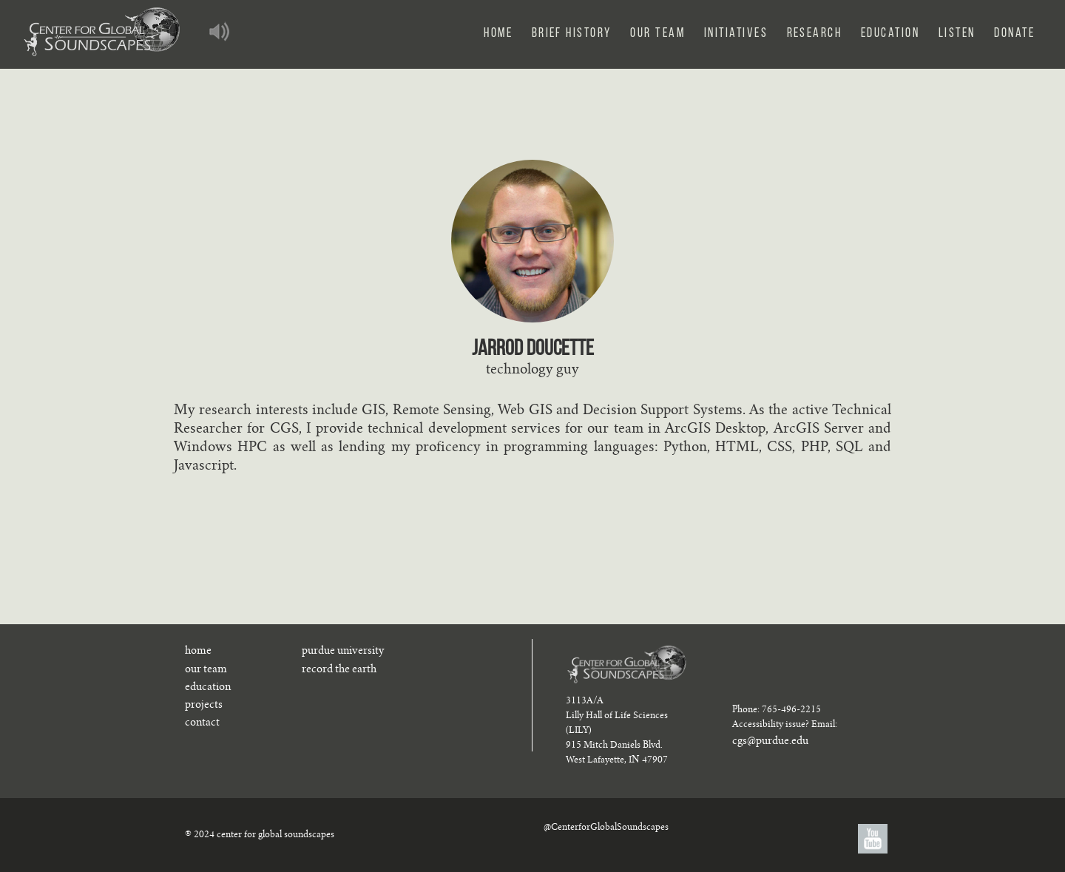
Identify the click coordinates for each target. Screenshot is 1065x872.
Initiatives (736, 34)
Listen (957, 34)
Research (814, 34)
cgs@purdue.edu (770, 742)
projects (204, 705)
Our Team (657, 34)
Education (890, 34)
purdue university (343, 651)
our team (206, 670)
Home (498, 34)
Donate (1014, 34)
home (198, 651)
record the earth (339, 670)
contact (202, 723)
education (208, 688)
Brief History (572, 34)
